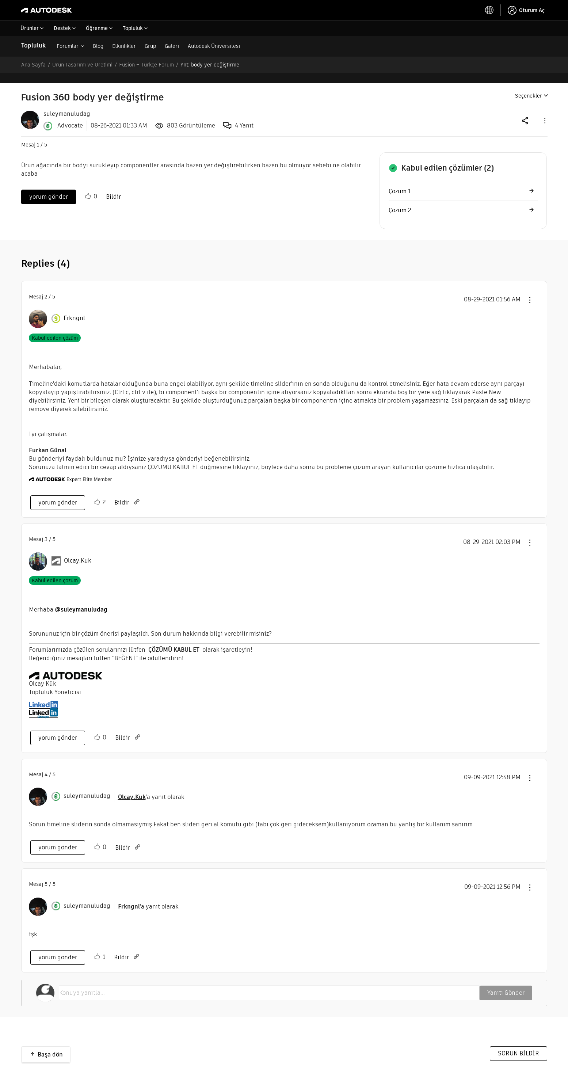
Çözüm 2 (400, 200)
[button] (544, 110)
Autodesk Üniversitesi (214, 46)
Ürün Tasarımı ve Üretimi (82, 64)
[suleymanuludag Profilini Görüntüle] (87, 785)
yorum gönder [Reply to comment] (57, 492)
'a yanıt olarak (151, 786)
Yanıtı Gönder (506, 982)
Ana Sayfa (33, 64)
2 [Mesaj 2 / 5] (46, 286)
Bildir (113, 186)
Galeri (172, 46)
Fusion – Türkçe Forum (146, 64)
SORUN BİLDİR (518, 1043)
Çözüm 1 (400, 181)
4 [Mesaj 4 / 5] (46, 764)
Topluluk (33, 45)
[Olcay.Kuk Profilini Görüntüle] (77, 550)
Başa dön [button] (50, 1044)
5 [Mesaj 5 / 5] (46, 873)
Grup (150, 46)
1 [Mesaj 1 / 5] (38, 134)
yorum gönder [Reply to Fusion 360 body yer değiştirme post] (48, 186)
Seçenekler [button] (528, 85)
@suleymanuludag (81, 599)
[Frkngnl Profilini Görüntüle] (74, 308)
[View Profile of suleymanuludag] (66, 103)
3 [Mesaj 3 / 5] (46, 529)
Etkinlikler (124, 46)
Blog (98, 46)
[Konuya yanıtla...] (269, 982)
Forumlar (68, 46)
